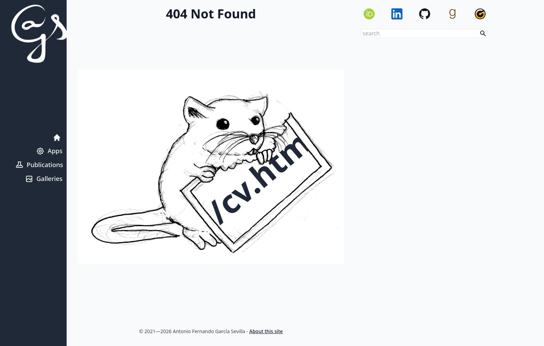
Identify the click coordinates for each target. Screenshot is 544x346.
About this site (266, 331)
